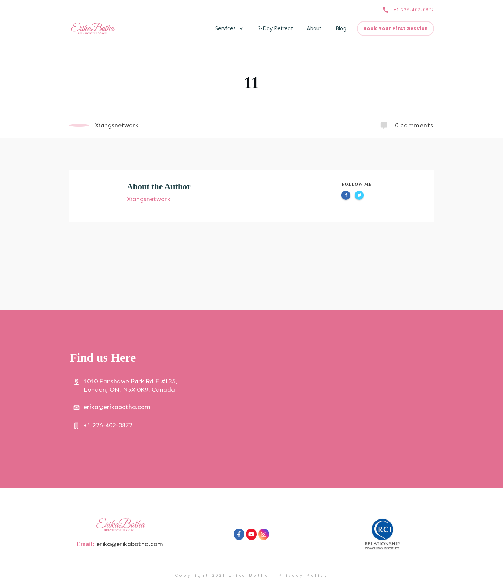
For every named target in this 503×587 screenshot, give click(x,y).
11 (251, 82)
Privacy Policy (303, 575)
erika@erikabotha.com (130, 544)
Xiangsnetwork (148, 199)
